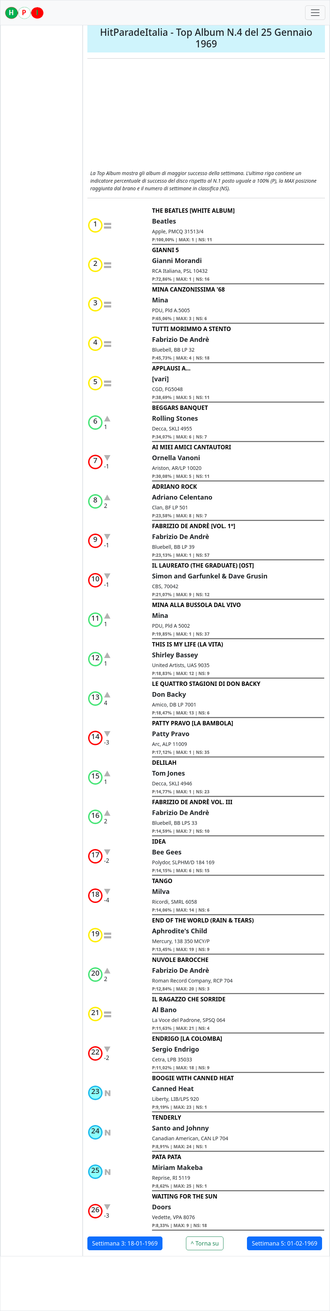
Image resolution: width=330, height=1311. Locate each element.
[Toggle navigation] (315, 12)
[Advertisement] (206, 115)
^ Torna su (205, 1243)
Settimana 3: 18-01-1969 (125, 1243)
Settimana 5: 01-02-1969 (284, 1243)
